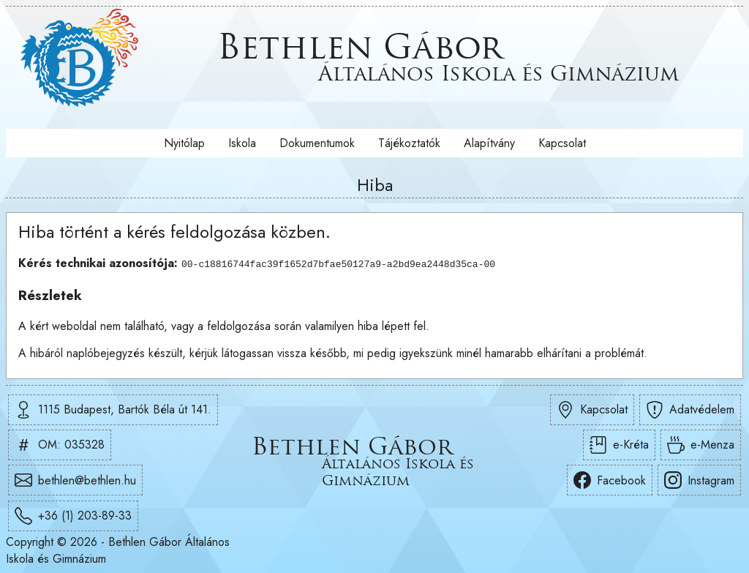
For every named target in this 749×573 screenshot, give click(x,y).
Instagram (699, 480)
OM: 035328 (60, 445)
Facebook (609, 480)
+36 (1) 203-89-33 (73, 516)
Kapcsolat (562, 143)
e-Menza (700, 445)
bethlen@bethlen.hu (75, 480)
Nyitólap (184, 143)
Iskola (242, 143)
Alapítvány (489, 143)
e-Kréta (619, 445)
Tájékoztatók (409, 143)
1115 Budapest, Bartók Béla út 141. (113, 409)
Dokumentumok (317, 143)
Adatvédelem (690, 409)
